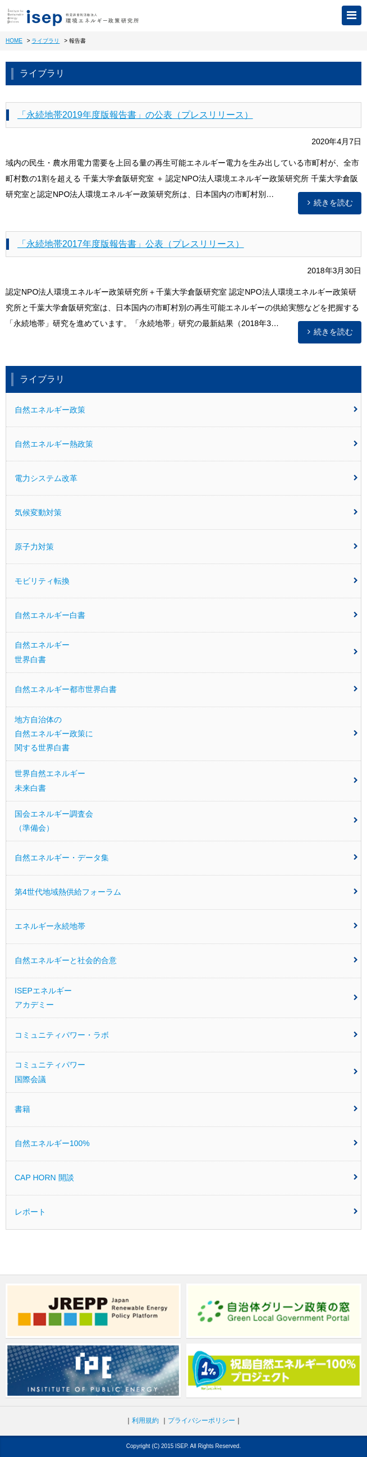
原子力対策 (186, 546)
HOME (14, 41)
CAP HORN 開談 (186, 1177)
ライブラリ (45, 41)
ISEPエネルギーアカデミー (186, 997)
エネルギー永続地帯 (186, 926)
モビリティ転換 (186, 580)
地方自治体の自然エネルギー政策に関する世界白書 (186, 733)
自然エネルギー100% (186, 1143)
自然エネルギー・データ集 (186, 857)
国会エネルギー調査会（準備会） (186, 820)
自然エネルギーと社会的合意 (186, 960)
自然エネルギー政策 (186, 409)
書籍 (186, 1109)
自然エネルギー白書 (186, 615)
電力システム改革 (186, 478)
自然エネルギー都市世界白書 (186, 689)
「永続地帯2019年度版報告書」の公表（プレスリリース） (135, 115)
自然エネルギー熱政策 (186, 443)
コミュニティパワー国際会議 (186, 1071)
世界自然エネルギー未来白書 (186, 780)
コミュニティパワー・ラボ (186, 1034)
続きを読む (328, 202)
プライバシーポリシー (201, 1420)
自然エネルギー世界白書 (186, 651)
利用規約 (145, 1420)
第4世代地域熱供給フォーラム (186, 891)
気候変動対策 (186, 512)
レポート (186, 1211)
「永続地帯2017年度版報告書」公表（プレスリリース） (130, 244)
